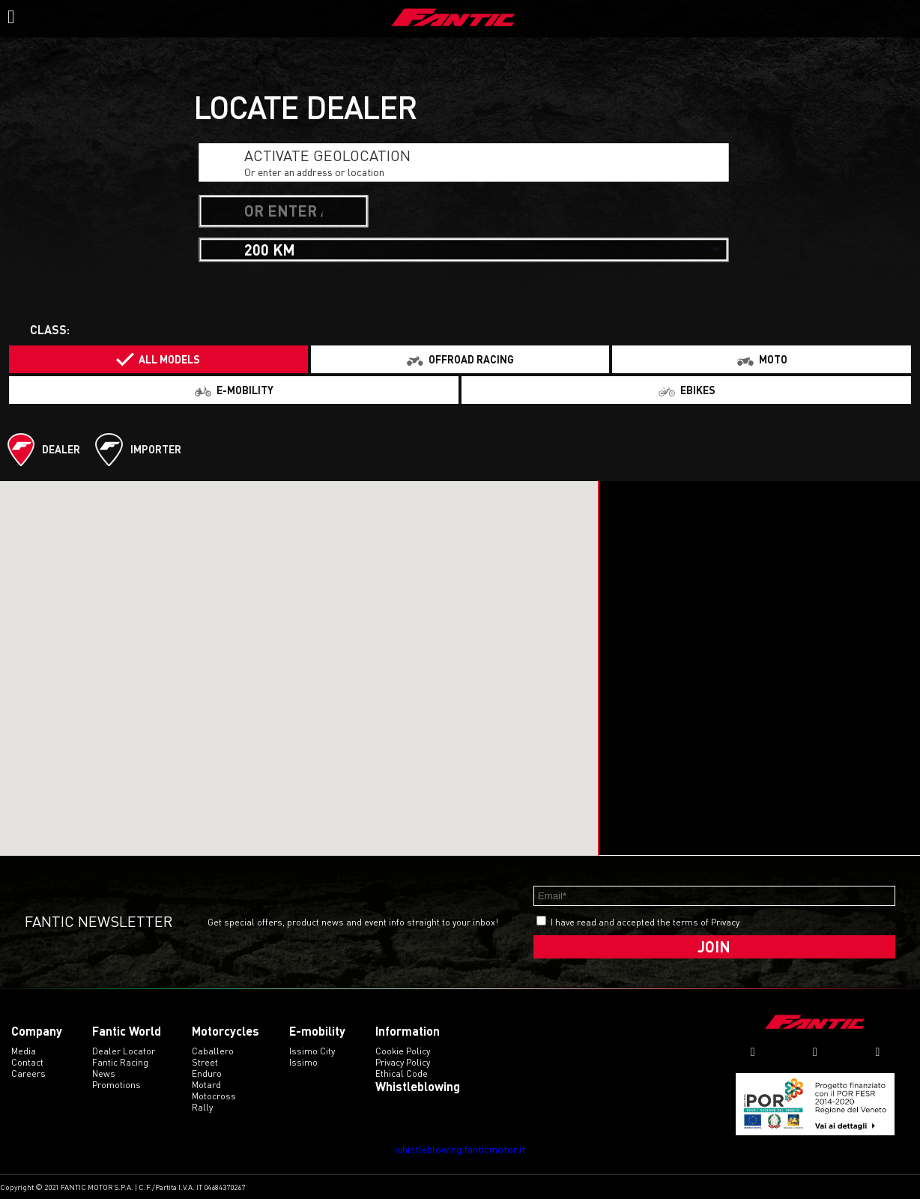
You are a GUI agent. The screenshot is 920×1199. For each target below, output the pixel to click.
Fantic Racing (120, 1062)
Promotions (116, 1084)
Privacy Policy (402, 1062)
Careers (28, 1073)
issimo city (312, 1051)
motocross (214, 1096)
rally (202, 1107)
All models (169, 359)
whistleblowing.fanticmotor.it (460, 1149)
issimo (303, 1062)
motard (206, 1084)
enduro (207, 1073)
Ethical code (401, 1073)
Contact (27, 1062)
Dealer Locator (123, 1051)
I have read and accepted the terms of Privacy (645, 922)
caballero (213, 1051)
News (103, 1073)
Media (23, 1051)
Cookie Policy (402, 1051)
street (205, 1062)
